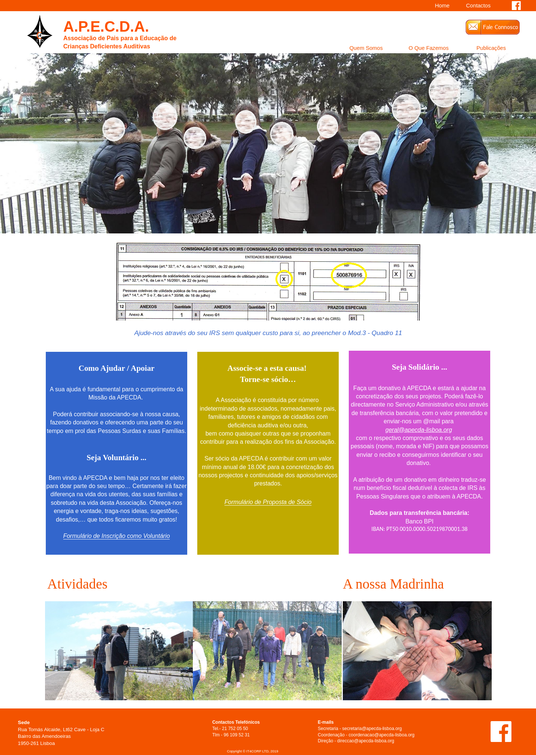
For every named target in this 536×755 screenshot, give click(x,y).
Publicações (491, 48)
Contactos (478, 6)
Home (442, 6)
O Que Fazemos (429, 48)
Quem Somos (366, 48)
